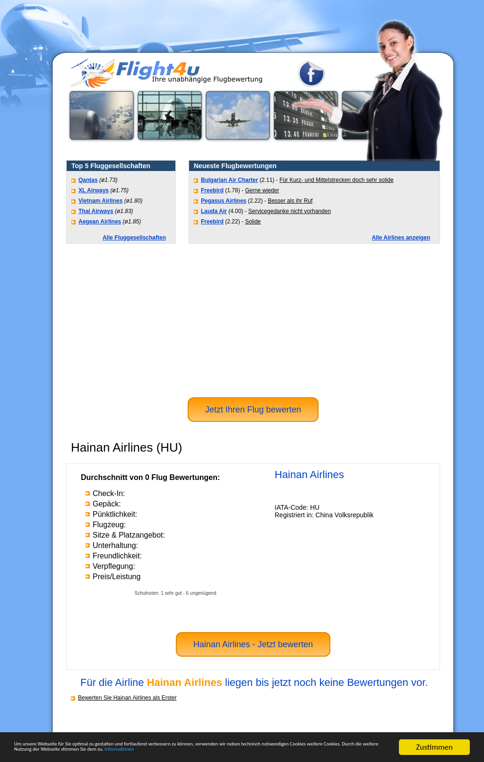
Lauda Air (214, 211)
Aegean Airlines (99, 221)
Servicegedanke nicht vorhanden (289, 211)
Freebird (212, 190)
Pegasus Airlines (223, 200)
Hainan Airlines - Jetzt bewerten (253, 644)
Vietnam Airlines (100, 200)
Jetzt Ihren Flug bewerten (253, 409)
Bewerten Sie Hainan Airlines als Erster (127, 697)
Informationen (37, 751)
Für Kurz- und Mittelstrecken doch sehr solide (336, 180)
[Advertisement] (253, 319)
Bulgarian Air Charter (229, 180)
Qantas (88, 180)
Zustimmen (434, 735)
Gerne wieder (262, 190)
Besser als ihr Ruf (290, 200)
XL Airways (93, 190)
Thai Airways (95, 211)
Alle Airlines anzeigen (401, 237)
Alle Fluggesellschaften (134, 237)
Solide (252, 221)
